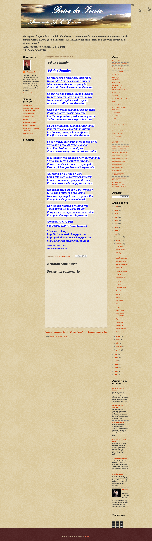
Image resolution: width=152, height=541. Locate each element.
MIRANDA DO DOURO (119, 64)
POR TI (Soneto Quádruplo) (117, 78)
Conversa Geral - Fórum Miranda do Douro (31, 109)
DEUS (114, 101)
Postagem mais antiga (97, 332)
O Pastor (119, 284)
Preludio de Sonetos (29, 122)
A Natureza (119, 322)
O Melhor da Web (28, 116)
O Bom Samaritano (118, 422)
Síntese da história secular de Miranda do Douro (120, 68)
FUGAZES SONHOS (118, 161)
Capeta (118, 294)
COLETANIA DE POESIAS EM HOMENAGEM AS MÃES (120, 87)
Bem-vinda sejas (121, 291)
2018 (116, 234)
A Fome (118, 304)
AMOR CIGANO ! (117, 133)
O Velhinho (119, 246)
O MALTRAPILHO (118, 130)
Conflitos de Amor (122, 258)
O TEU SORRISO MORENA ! (117, 137)
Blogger (87, 536)
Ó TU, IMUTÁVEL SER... (120, 98)
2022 (116, 220)
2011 (116, 374)
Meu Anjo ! (115, 95)
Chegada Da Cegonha (120, 314)
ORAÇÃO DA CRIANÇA (119, 152)
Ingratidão (119, 319)
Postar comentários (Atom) (58, 337)
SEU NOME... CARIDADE (120, 146)
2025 (116, 210)
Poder (118, 297)
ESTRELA (119, 325)
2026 (116, 207)
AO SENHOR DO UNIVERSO (117, 142)
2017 (116, 354)
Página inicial (76, 332)
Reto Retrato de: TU (118, 164)
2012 (116, 371)
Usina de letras (28, 133)
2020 (116, 227)
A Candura (119, 301)
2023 (116, 217)
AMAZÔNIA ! (116, 112)
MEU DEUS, (116, 127)
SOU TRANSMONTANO (119, 155)
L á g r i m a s (120, 310)
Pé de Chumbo (121, 287)
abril (118, 343)
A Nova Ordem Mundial (119, 459)
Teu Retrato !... (116, 75)
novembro (119, 237)
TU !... (114, 121)
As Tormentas (27, 105)
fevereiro (119, 346)
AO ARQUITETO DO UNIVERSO (119, 108)
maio (118, 339)
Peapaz (25, 119)
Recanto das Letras (29, 125)
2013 (116, 368)
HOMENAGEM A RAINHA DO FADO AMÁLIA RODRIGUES (119, 184)
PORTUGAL (116, 82)
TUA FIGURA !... (117, 167)
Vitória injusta (120, 249)
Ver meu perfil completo (30, 93)
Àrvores (118, 281)
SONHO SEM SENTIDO (119, 149)
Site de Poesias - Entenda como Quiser (31, 129)
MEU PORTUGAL (118, 104)
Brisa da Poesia (30, 72)
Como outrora (120, 278)
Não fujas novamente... (121, 254)
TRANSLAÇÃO (117, 115)
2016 (116, 357)
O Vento (118, 274)
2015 (116, 361)
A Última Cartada (121, 271)
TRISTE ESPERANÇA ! (119, 124)
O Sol (118, 307)
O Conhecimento (117, 474)
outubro (119, 240)
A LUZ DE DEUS (117, 72)
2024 (116, 213)
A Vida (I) (119, 268)
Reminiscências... (121, 261)
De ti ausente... (120, 332)
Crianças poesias (28, 113)
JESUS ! (114, 118)
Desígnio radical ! (121, 328)
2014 (116, 364)
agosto (118, 336)
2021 (116, 224)
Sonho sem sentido (122, 264)
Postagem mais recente (55, 332)
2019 (116, 230)
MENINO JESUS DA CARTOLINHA (118, 174)
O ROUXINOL (116, 170)
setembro (119, 244)
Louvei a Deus (116, 92)
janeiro (118, 350)
